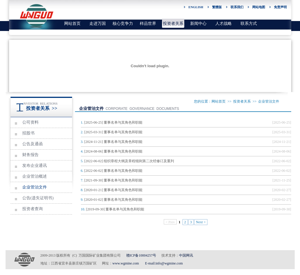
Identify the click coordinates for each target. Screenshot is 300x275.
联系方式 (249, 23)
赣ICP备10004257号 (141, 255)
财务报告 (30, 155)
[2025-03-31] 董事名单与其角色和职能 (113, 132)
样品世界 (148, 23)
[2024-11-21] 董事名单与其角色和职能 (113, 142)
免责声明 (280, 7)
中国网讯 (186, 255)
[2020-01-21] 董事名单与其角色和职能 (113, 190)
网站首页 (72, 23)
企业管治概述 (34, 176)
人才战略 (223, 23)
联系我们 (237, 7)
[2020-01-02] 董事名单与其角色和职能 (113, 200)
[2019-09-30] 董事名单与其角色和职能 (115, 209)
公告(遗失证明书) (38, 198)
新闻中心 (198, 23)
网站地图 (258, 7)
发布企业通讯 (34, 165)
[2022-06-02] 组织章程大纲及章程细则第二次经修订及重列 (129, 161)
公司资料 (30, 122)
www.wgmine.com (125, 263)
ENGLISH (195, 7)
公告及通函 (32, 144)
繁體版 (217, 7)
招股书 (28, 133)
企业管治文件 (34, 187)
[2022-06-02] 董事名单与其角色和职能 (113, 171)
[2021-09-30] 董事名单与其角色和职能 (113, 180)
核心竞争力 (122, 23)
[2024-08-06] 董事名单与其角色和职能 (113, 151)
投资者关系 (173, 23)
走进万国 (97, 23)
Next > (201, 222)
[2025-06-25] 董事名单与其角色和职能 (113, 122)
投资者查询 (32, 209)
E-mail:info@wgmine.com (164, 263)
